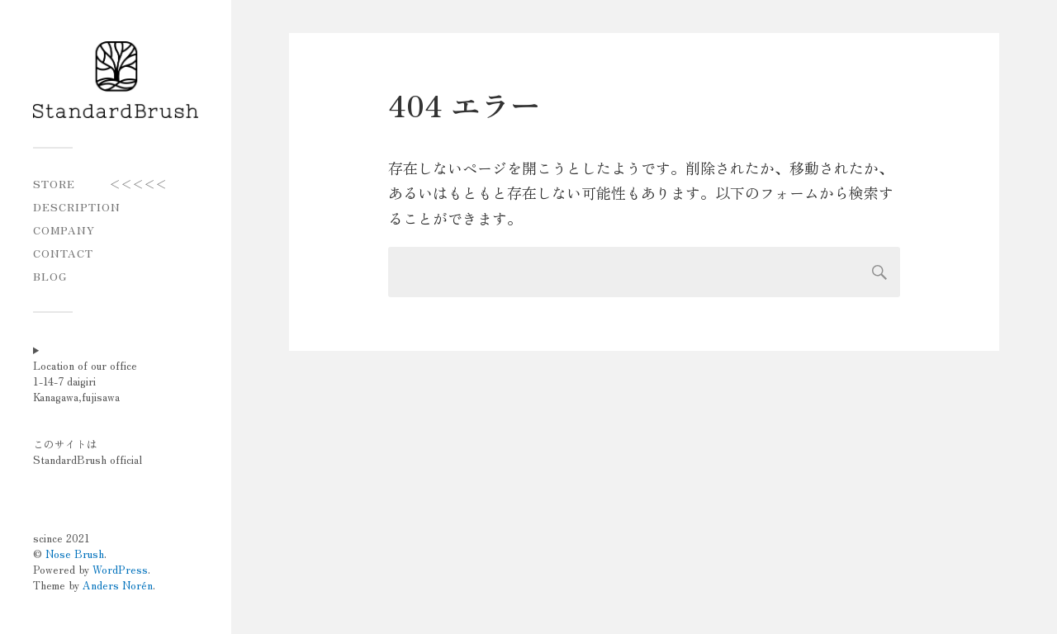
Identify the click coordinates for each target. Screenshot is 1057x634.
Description (77, 207)
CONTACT (63, 253)
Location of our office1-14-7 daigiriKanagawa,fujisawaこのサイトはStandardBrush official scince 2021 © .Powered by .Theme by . (94, 475)
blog (50, 276)
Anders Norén (118, 585)
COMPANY (64, 230)
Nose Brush (74, 553)
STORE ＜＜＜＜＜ (100, 184)
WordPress (120, 569)
